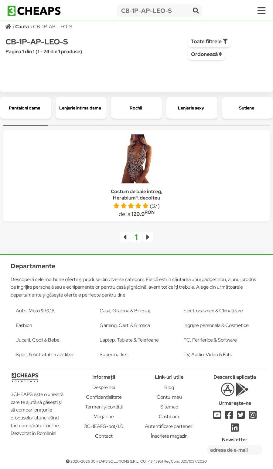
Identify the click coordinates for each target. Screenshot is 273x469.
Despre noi (103, 387)
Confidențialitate (104, 397)
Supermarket (114, 354)
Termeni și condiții (104, 407)
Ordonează (206, 54)
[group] (25, 108)
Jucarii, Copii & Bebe (38, 340)
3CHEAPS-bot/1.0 (104, 426)
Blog (169, 387)
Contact (104, 436)
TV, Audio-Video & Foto (207, 354)
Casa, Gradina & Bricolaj (125, 310)
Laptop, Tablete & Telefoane (129, 340)
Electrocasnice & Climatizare (213, 310)
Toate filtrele (209, 41)
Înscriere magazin (169, 436)
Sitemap (169, 407)
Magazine (104, 416)
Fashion (24, 325)
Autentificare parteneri (169, 426)
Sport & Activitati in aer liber (45, 354)
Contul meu (169, 397)
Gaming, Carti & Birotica (125, 325)
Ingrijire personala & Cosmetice (216, 325)
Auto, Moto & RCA (35, 310)
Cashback (169, 416)
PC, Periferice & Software (210, 340)
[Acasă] (8, 26)
